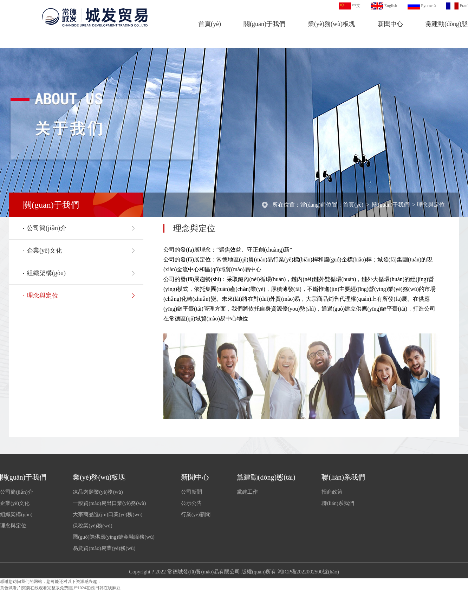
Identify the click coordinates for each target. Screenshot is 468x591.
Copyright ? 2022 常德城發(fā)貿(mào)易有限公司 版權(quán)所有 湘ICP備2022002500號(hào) (234, 571)
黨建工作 (247, 492)
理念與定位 (431, 205)
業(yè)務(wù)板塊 (331, 23)
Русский (428, 5)
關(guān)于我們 (264, 23)
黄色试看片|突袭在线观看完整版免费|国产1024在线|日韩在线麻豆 (60, 587)
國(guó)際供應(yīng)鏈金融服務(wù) (113, 537)
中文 (356, 5)
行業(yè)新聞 (195, 514)
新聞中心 (390, 23)
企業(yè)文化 (44, 250)
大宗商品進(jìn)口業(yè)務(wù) (107, 514)
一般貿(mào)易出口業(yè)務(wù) (109, 503)
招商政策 (332, 492)
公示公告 (191, 503)
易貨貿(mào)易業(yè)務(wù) (104, 548)
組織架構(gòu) (46, 273)
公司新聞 (191, 492)
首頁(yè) (209, 23)
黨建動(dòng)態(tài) (266, 477)
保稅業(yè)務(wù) (92, 525)
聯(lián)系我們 (343, 477)
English (390, 5)
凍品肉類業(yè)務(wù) (98, 492)
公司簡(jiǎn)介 (46, 228)
